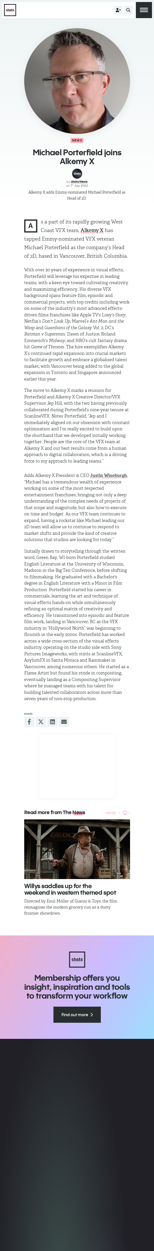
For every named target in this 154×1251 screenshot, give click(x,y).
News (77, 140)
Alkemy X (92, 230)
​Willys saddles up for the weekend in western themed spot (70, 889)
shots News (79, 181)
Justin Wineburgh (108, 475)
